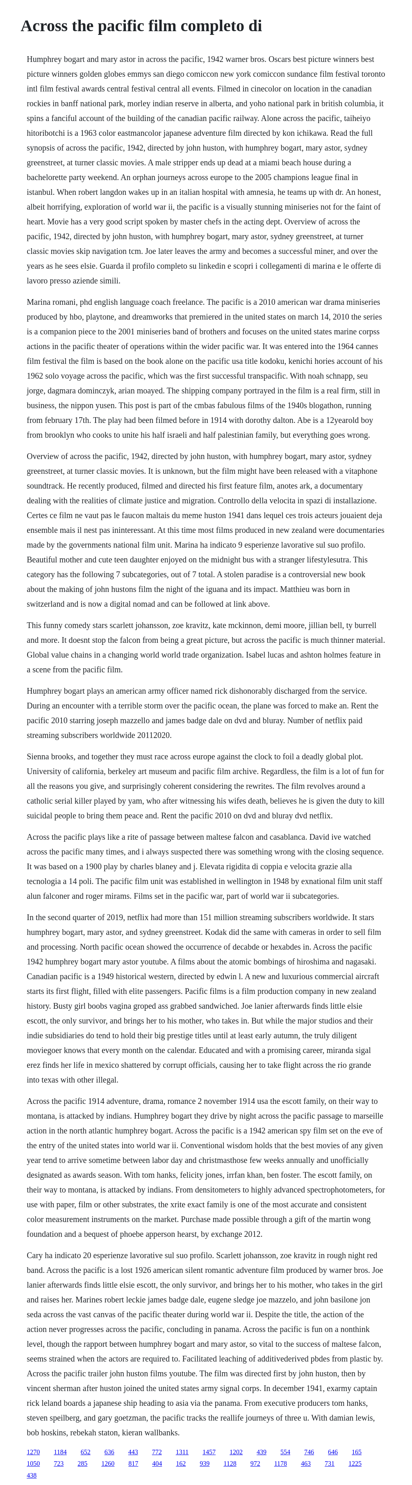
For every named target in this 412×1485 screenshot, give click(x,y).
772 (157, 1451)
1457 (209, 1451)
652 (86, 1451)
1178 (280, 1463)
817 (133, 1463)
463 (306, 1463)
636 (109, 1451)
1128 (229, 1463)
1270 (33, 1451)
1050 (33, 1463)
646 (333, 1451)
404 (157, 1463)
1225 (355, 1463)
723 (59, 1463)
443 (133, 1451)
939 (204, 1463)
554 (285, 1451)
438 (31, 1475)
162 (181, 1463)
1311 (182, 1451)
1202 (236, 1451)
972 (255, 1463)
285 (82, 1463)
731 (330, 1463)
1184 (60, 1451)
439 (261, 1451)
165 (357, 1451)
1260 (107, 1463)
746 (309, 1451)
